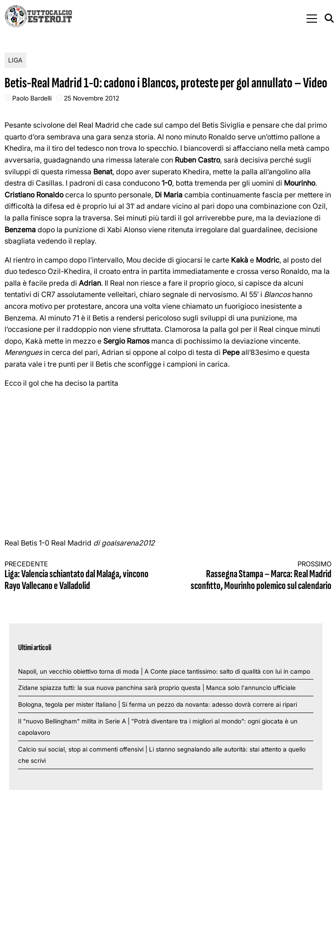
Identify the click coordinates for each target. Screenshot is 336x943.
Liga (15, 60)
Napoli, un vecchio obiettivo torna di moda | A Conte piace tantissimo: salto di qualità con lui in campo (164, 671)
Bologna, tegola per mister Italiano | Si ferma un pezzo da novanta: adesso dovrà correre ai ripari (157, 704)
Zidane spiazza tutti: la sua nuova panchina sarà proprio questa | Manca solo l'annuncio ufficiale (157, 687)
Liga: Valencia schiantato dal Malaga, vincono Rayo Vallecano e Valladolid (78, 576)
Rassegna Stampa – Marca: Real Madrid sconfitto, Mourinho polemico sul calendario (257, 576)
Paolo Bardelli (32, 98)
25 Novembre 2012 (91, 98)
